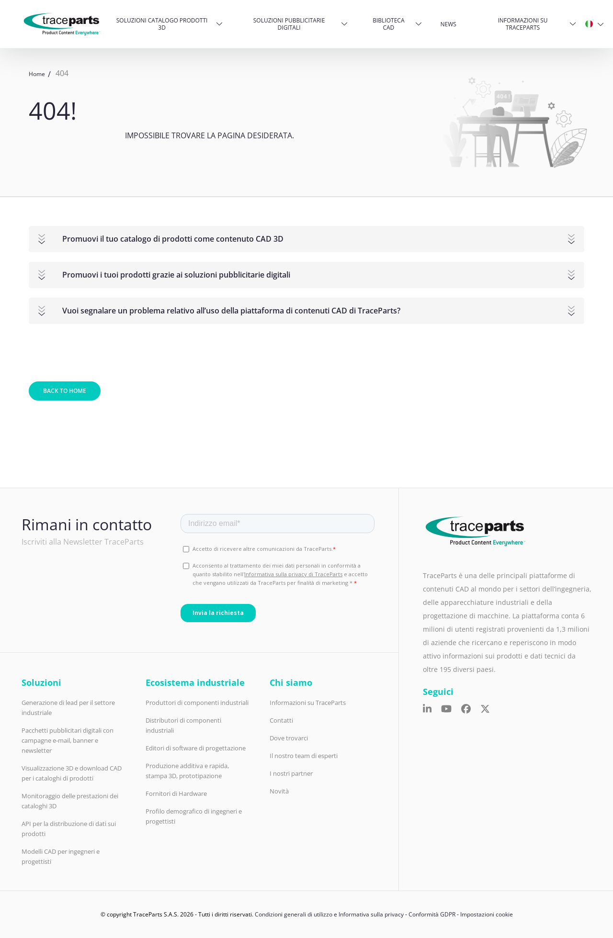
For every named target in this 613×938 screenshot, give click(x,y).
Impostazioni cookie (486, 914)
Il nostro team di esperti (304, 755)
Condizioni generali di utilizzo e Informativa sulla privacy (329, 914)
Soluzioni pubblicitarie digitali (289, 24)
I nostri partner (291, 773)
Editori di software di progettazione (196, 748)
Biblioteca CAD (388, 24)
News (448, 24)
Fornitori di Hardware (176, 793)
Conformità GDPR (432, 914)
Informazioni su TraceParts (522, 24)
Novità (279, 791)
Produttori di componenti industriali (197, 702)
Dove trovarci (289, 738)
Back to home (64, 391)
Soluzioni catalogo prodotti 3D (162, 24)
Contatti (281, 720)
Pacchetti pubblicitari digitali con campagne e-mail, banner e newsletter (68, 740)
